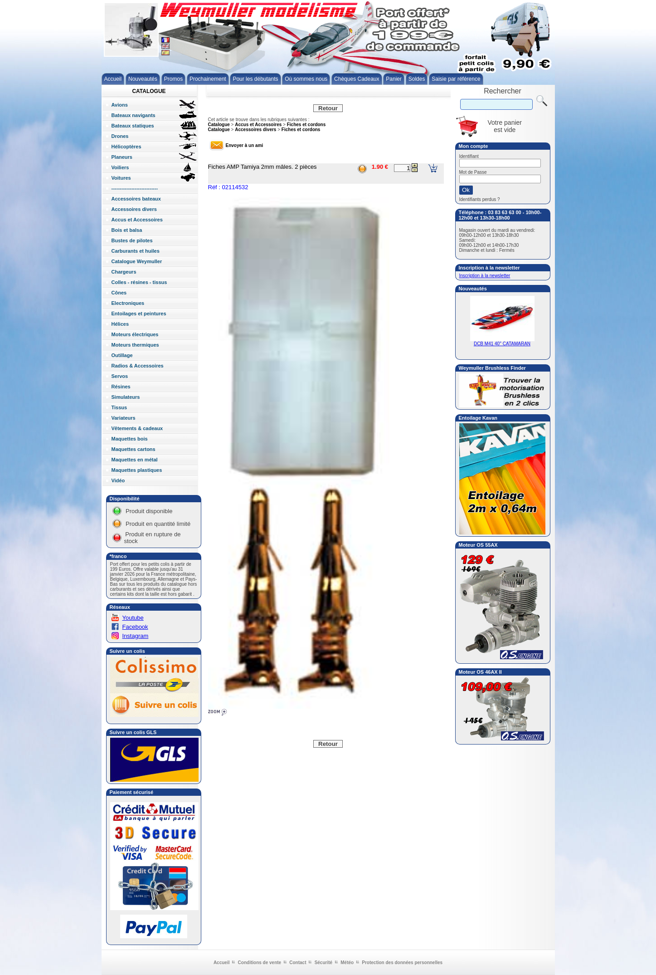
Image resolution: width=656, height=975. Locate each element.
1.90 (377, 166)
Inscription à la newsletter (484, 275)
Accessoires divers (255, 129)
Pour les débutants (255, 79)
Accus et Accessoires (258, 124)
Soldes (416, 79)
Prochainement (208, 79)
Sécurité (323, 962)
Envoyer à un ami (244, 145)
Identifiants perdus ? (479, 199)
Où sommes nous (306, 79)
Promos (173, 79)
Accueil (113, 79)
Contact (297, 962)
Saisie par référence (456, 79)
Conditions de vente (260, 962)
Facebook (135, 626)
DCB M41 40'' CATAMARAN (502, 341)
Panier (394, 79)
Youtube (133, 617)
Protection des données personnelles (402, 962)
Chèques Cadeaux (356, 79)
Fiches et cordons (306, 124)
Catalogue (219, 124)
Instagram (135, 635)
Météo (347, 962)
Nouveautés (142, 79)
